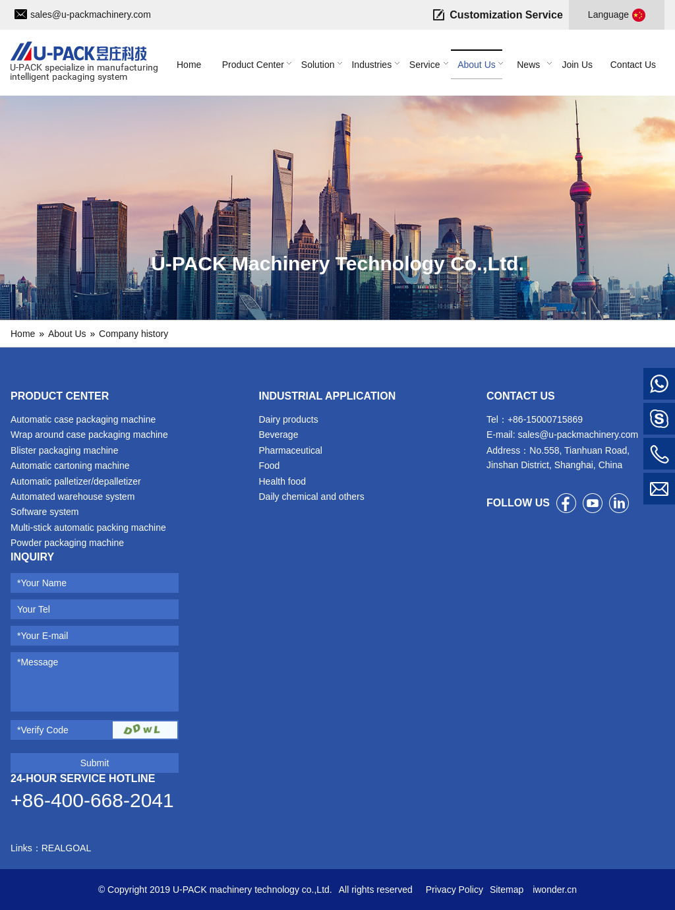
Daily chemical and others (311, 496)
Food (268, 465)
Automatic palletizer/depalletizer (76, 481)
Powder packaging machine (67, 542)
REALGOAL (66, 848)
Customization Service (506, 14)
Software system (44, 511)
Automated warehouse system (72, 496)
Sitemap (506, 889)
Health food (282, 481)
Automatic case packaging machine (83, 419)
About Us (67, 333)
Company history (133, 333)
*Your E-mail (42, 635)
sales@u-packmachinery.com (90, 14)
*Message (37, 662)
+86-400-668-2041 (92, 800)
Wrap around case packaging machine (89, 434)
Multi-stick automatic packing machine (88, 527)
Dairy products (288, 419)
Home (23, 333)
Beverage (278, 434)
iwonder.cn (553, 889)
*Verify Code (43, 730)
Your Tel (33, 609)
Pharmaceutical (290, 450)
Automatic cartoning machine (70, 465)
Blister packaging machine (64, 450)
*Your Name (42, 583)
